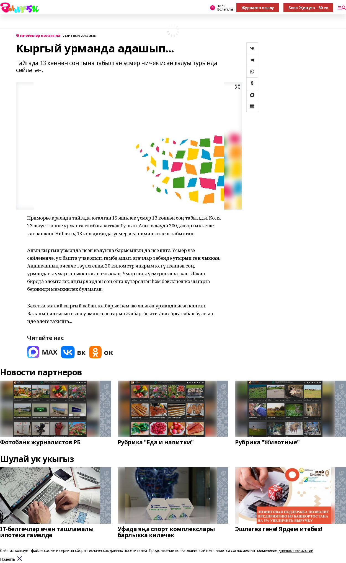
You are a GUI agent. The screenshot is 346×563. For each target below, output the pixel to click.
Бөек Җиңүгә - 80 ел (308, 7)
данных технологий (295, 550)
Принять (7, 559)
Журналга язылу (257, 7)
